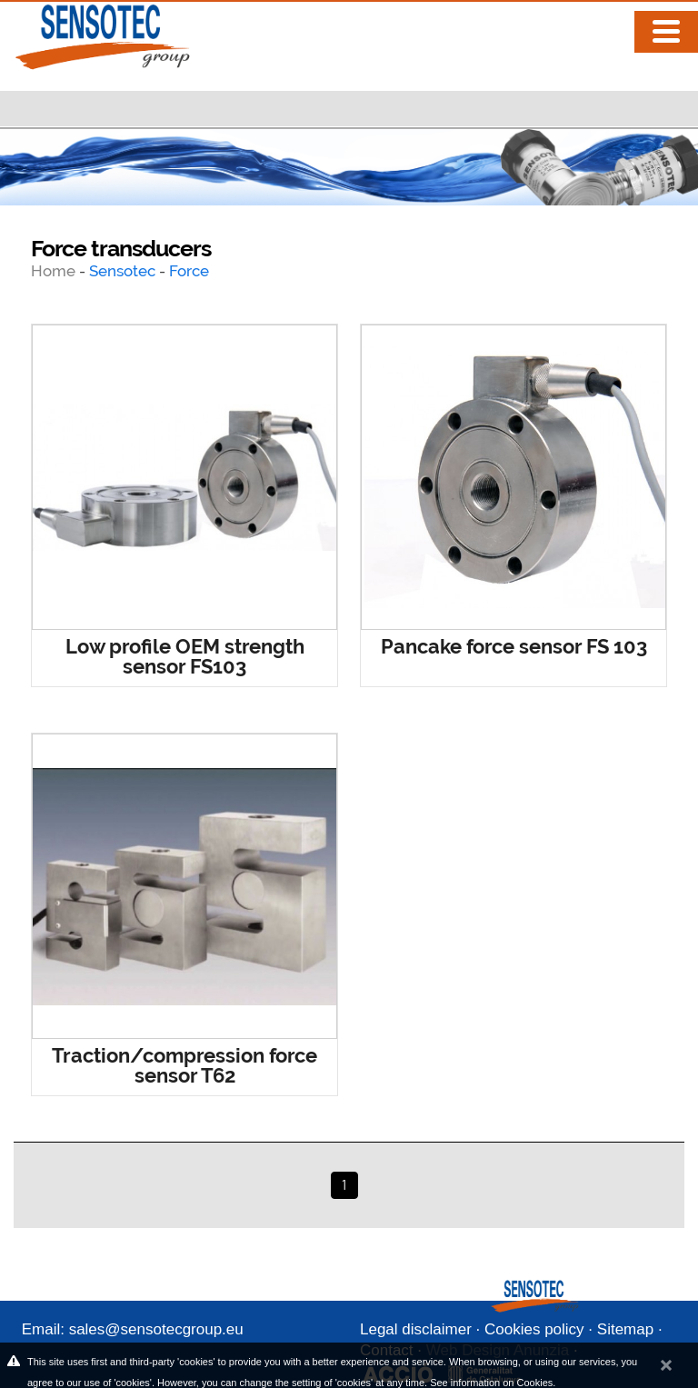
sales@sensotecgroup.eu (156, 1329)
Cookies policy (534, 1329)
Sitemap (625, 1329)
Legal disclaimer (416, 1329)
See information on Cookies (491, 1382)
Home (55, 271)
